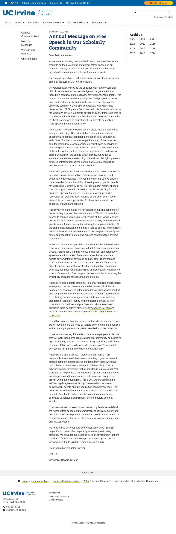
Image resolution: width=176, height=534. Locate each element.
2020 (142, 43)
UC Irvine (11, 3)
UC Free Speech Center (78, 3)
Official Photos (56, 500)
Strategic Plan (56, 3)
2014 (153, 53)
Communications (53, 22)
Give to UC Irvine (158, 3)
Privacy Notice (77, 523)
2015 (153, 48)
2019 (142, 48)
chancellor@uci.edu (16, 510)
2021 (142, 39)
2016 (153, 43)
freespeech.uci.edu (99, 308)
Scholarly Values (78, 22)
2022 (132, 53)
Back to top (88, 472)
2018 (142, 53)
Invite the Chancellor (59, 496)
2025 (132, 39)
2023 (132, 48)
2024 (132, 43)
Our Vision (33, 22)
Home (8, 22)
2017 (153, 39)
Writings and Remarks (28, 52)
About (19, 22)
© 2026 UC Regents (95, 523)
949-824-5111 (13, 507)
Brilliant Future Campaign (33, 3)
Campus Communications (30, 34)
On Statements (29, 58)
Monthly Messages (26, 43)
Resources (99, 22)
